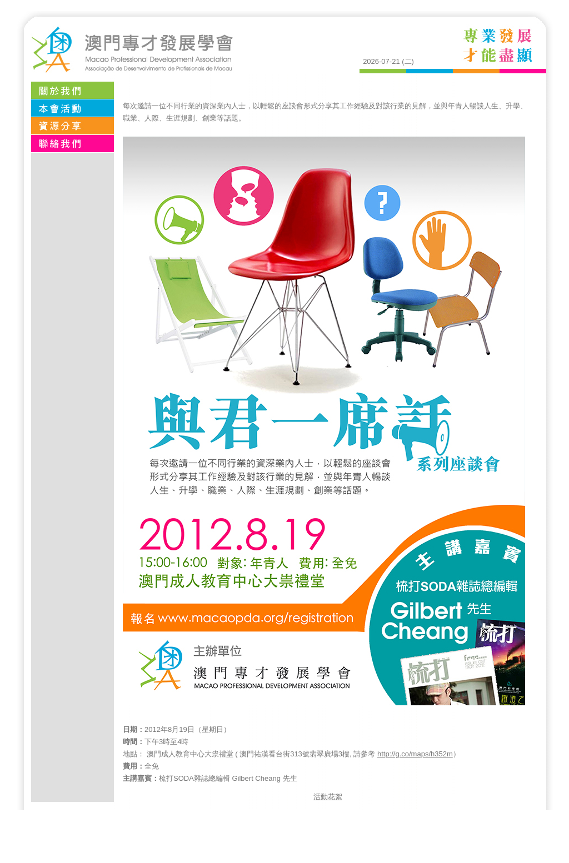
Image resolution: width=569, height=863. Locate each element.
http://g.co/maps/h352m (415, 754)
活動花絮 (327, 796)
